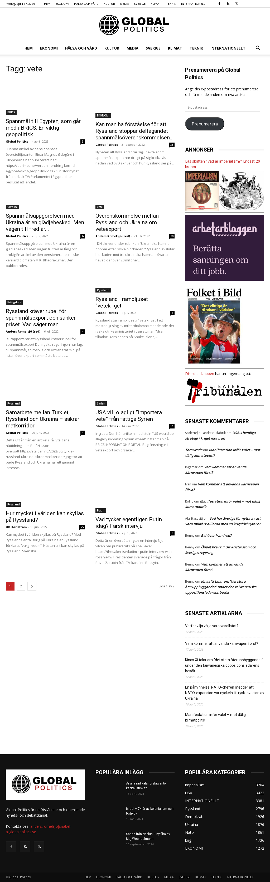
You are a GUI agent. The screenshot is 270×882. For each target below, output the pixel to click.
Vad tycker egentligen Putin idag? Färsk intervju (128, 522)
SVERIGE (140, 4)
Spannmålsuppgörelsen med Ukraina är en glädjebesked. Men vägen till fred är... (45, 222)
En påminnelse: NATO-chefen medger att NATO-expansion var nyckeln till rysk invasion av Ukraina (224, 692)
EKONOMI (62, 4)
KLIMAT (156, 4)
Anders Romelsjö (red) (112, 236)
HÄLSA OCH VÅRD (86, 4)
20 (171, 236)
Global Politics (17, 141)
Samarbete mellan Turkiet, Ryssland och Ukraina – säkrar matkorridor (42, 419)
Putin (100, 510)
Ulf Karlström (16, 527)
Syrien (101, 403)
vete (100, 207)
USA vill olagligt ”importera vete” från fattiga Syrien (128, 415)
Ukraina (12, 207)
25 (82, 527)
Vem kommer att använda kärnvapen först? (221, 643)
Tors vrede (193, 449)
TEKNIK (171, 4)
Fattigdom (14, 302)
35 (171, 145)
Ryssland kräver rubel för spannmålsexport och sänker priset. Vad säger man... (41, 318)
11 (171, 426)
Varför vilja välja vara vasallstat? (211, 626)
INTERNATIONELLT (194, 4)
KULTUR (109, 4)
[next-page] (31, 586)
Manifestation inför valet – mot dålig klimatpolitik (215, 717)
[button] (258, 48)
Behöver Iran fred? (216, 535)
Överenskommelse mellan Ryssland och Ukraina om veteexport (127, 222)
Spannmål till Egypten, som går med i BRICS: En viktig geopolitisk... (43, 128)
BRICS (11, 112)
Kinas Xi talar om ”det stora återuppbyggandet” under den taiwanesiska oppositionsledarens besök (221, 587)
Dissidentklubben (199, 373)
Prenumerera (205, 124)
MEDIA (124, 4)
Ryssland (103, 290)
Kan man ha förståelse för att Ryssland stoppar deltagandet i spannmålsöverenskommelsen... (134, 131)
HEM (47, 4)
